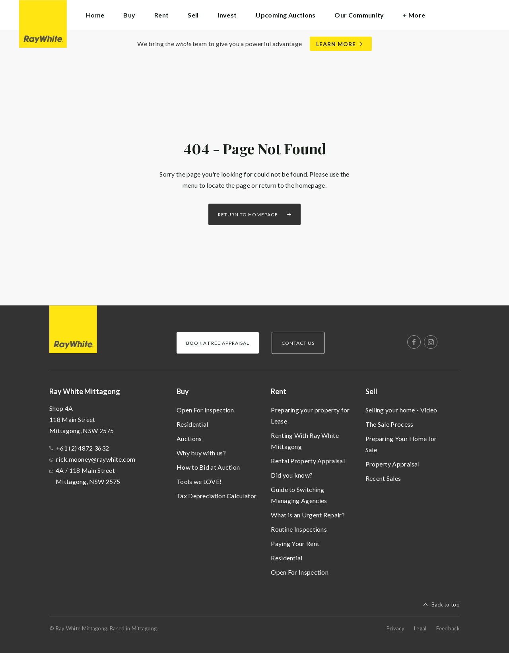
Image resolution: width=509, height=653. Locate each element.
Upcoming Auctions (285, 15)
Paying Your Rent (295, 543)
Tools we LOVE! (199, 481)
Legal (420, 628)
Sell (371, 391)
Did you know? (292, 475)
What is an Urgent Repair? (308, 515)
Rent (278, 391)
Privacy (395, 628)
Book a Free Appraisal (217, 343)
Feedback (448, 628)
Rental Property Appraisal (308, 460)
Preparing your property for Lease (310, 415)
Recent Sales (383, 478)
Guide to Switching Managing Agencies (299, 495)
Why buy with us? (201, 453)
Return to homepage (248, 215)
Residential (192, 424)
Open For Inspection (205, 410)
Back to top (445, 604)
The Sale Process (389, 424)
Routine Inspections (299, 529)
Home (95, 15)
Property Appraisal (392, 464)
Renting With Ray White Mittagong (305, 440)
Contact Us (298, 343)
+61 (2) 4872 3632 (82, 448)
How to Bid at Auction (208, 467)
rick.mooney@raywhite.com (95, 459)
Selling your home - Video (401, 410)
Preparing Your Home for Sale (401, 444)
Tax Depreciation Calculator (216, 495)
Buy (183, 391)
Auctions (189, 438)
